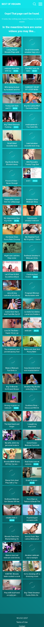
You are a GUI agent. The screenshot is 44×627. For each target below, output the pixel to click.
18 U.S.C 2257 (22, 618)
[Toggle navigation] (40, 4)
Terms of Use (21, 622)
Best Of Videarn (11, 4)
